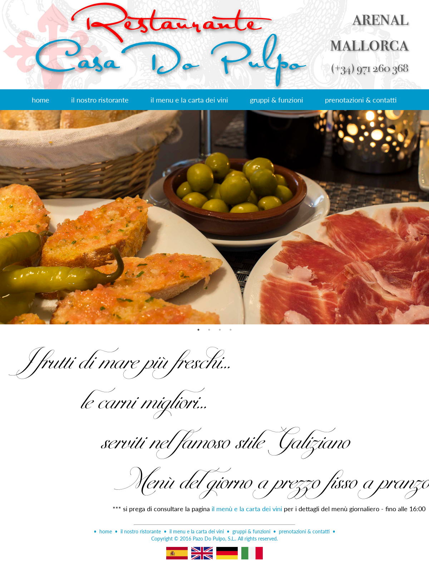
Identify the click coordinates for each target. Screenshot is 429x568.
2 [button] (209, 329)
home (40, 100)
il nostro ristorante (100, 100)
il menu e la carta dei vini (189, 100)
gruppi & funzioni (276, 100)
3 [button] (219, 329)
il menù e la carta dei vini (247, 508)
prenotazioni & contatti (361, 100)
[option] (214, 217)
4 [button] (230, 329)
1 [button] (198, 329)
